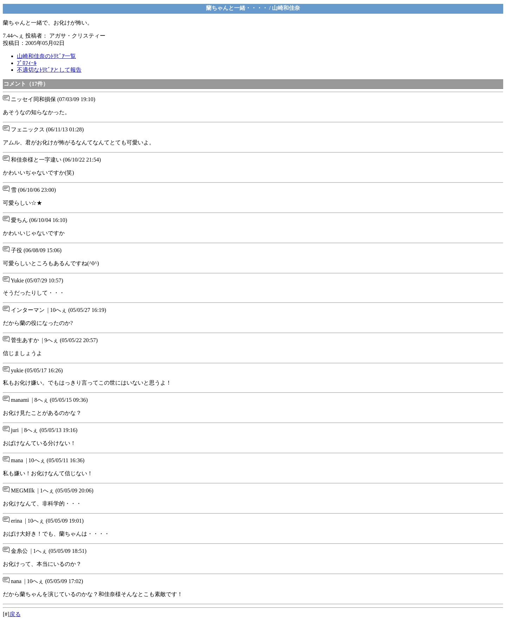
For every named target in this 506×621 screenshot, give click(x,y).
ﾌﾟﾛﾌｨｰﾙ (27, 63)
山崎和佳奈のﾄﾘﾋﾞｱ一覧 (46, 56)
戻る (15, 614)
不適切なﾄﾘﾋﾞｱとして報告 (49, 70)
